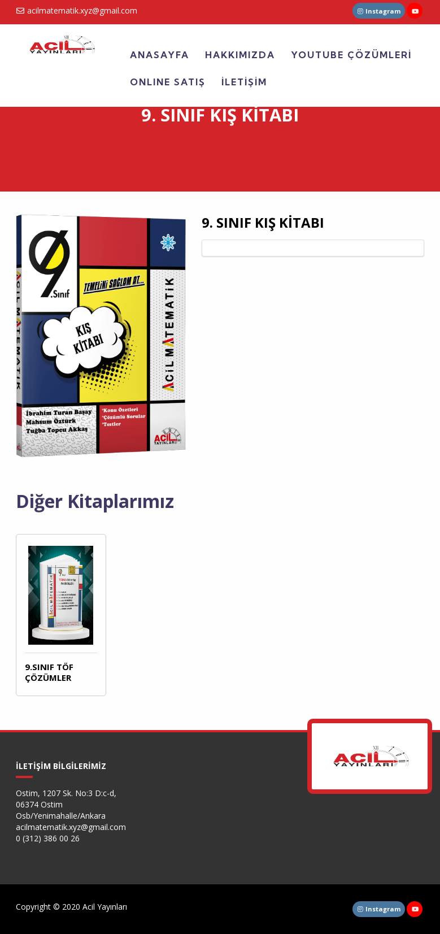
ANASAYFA (159, 54)
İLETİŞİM (244, 82)
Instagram (379, 11)
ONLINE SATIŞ (168, 82)
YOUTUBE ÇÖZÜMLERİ (351, 54)
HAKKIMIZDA (240, 54)
